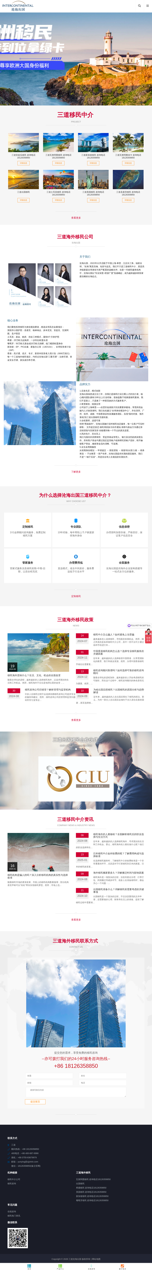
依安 (20, 1251)
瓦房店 (91, 1254)
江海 (60, 1251)
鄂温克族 (146, 1254)
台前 (8, 1254)
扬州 (119, 1248)
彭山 (113, 1248)
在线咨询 (91, 1267)
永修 (43, 1251)
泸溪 (128, 1257)
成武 (42, 1257)
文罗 (25, 1254)
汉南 (79, 1254)
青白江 (78, 1251)
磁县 (110, 1254)
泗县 (67, 1254)
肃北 (96, 1251)
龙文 (85, 1254)
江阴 (139, 1257)
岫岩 (31, 1251)
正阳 (25, 1257)
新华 (116, 1257)
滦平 (136, 1248)
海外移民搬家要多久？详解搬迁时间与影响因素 (118, 854)
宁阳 (138, 1254)
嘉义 (90, 1248)
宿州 (73, 1248)
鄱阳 (37, 1251)
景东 (66, 1251)
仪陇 (121, 1254)
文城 (14, 1251)
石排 (119, 1251)
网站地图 (96, 1242)
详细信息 (23, 163)
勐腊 (8, 1251)
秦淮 (19, 1254)
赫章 (98, 1254)
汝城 (132, 1254)
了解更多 (76, 471)
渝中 (79, 1248)
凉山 (65, 1257)
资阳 (130, 1248)
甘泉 (42, 1248)
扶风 (14, 1254)
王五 (85, 1251)
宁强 (19, 1257)
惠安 (54, 1251)
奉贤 (142, 1248)
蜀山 (104, 1254)
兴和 (25, 1248)
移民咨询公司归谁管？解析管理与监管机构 (48, 689)
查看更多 (76, 218)
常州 (48, 1257)
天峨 (107, 1248)
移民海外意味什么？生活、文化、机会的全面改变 (34, 675)
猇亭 (71, 1251)
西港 (73, 1254)
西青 (2, 1254)
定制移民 (76, 596)
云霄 (36, 1248)
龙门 (102, 1248)
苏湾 (48, 1251)
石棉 (31, 1248)
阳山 (37, 1254)
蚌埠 (115, 1254)
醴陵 (131, 1251)
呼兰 (148, 1251)
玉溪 (53, 1257)
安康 (134, 1257)
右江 (142, 1251)
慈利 (111, 1257)
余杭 (71, 1257)
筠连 (36, 1257)
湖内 (105, 1257)
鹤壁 (26, 1251)
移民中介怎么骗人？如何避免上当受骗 (113, 634)
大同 (84, 1248)
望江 (19, 1248)
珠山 (99, 1257)
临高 (54, 1248)
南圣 (136, 1251)
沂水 (48, 1248)
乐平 (62, 1254)
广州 (96, 1248)
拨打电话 (122, 1267)
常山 (122, 1257)
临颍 (76, 1257)
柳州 (67, 1248)
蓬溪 (31, 1254)
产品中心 (60, 1267)
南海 (108, 1251)
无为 (113, 1251)
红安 (93, 1257)
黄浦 (48, 1254)
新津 (145, 1257)
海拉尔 (6, 1257)
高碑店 (60, 1248)
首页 (29, 1267)
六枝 (59, 1257)
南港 (124, 1248)
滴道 (125, 1251)
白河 (91, 1251)
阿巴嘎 (55, 1254)
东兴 (147, 1248)
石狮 (14, 1248)
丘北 (3, 1251)
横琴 (88, 1257)
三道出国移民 (23, 192)
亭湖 (102, 1251)
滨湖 (42, 1254)
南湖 (30, 1257)
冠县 (127, 1254)
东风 (82, 1257)
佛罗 (13, 1257)
